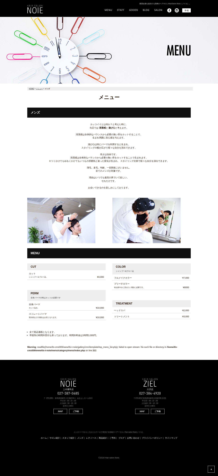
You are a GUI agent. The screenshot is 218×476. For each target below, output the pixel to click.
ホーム (44, 438)
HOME (31, 89)
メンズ (80, 438)
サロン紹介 (55, 438)
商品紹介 (103, 438)
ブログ (121, 438)
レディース (91, 438)
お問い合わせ (133, 438)
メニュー (39, 89)
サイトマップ (171, 438)
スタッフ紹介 (68, 438)
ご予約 (113, 438)
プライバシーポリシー (152, 438)
